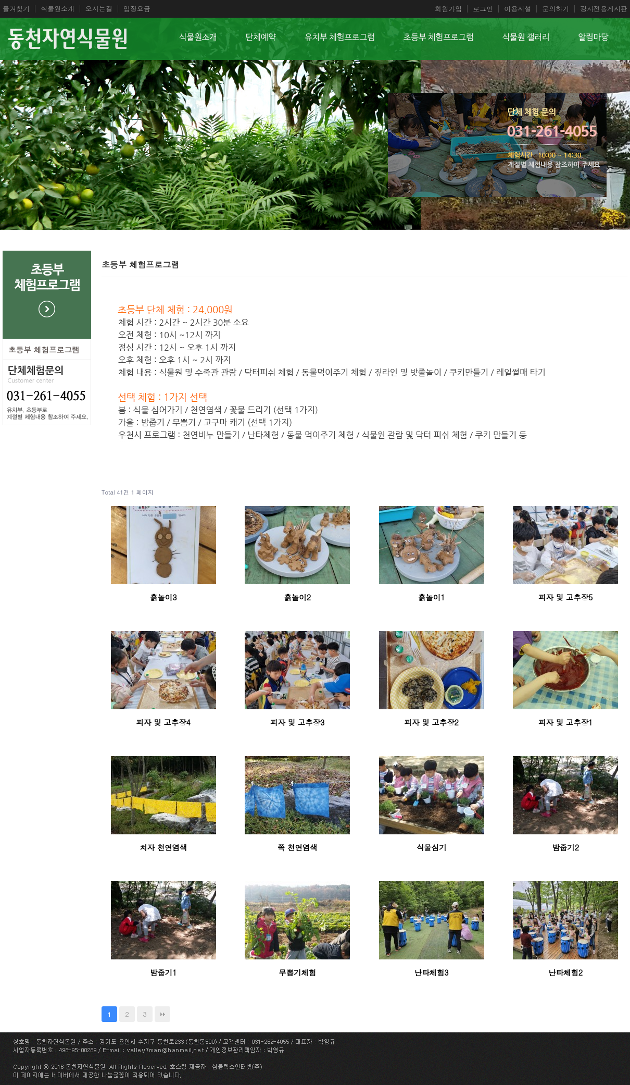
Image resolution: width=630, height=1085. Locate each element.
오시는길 (98, 9)
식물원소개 (57, 9)
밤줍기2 (565, 847)
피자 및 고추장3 (297, 722)
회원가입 (448, 9)
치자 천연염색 (163, 847)
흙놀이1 (431, 597)
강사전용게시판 (603, 9)
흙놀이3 (163, 597)
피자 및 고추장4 (163, 722)
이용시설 (517, 9)
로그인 (483, 9)
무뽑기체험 (297, 972)
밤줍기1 (163, 972)
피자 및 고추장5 (565, 597)
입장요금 (136, 9)
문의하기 (555, 9)
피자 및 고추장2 (432, 722)
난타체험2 (565, 972)
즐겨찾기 (16, 9)
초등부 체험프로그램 (44, 349)
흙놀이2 (297, 597)
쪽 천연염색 (298, 847)
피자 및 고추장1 (565, 722)
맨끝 (162, 1014)
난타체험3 (431, 972)
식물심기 (432, 847)
